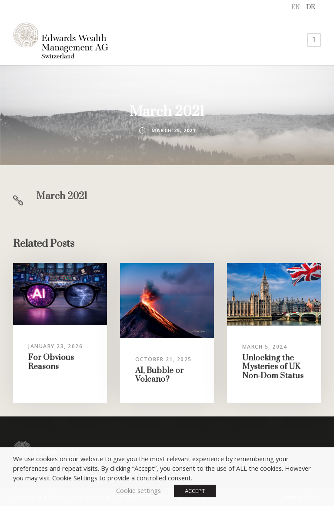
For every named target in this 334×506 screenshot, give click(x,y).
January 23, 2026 (55, 346)
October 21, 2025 (163, 359)
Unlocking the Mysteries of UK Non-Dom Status (273, 367)
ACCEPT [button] (195, 491)
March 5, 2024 (264, 346)
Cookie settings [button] (138, 490)
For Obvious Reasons (51, 362)
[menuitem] (295, 7)
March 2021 (61, 196)
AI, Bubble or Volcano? (159, 375)
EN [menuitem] (295, 7)
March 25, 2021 (173, 130)
